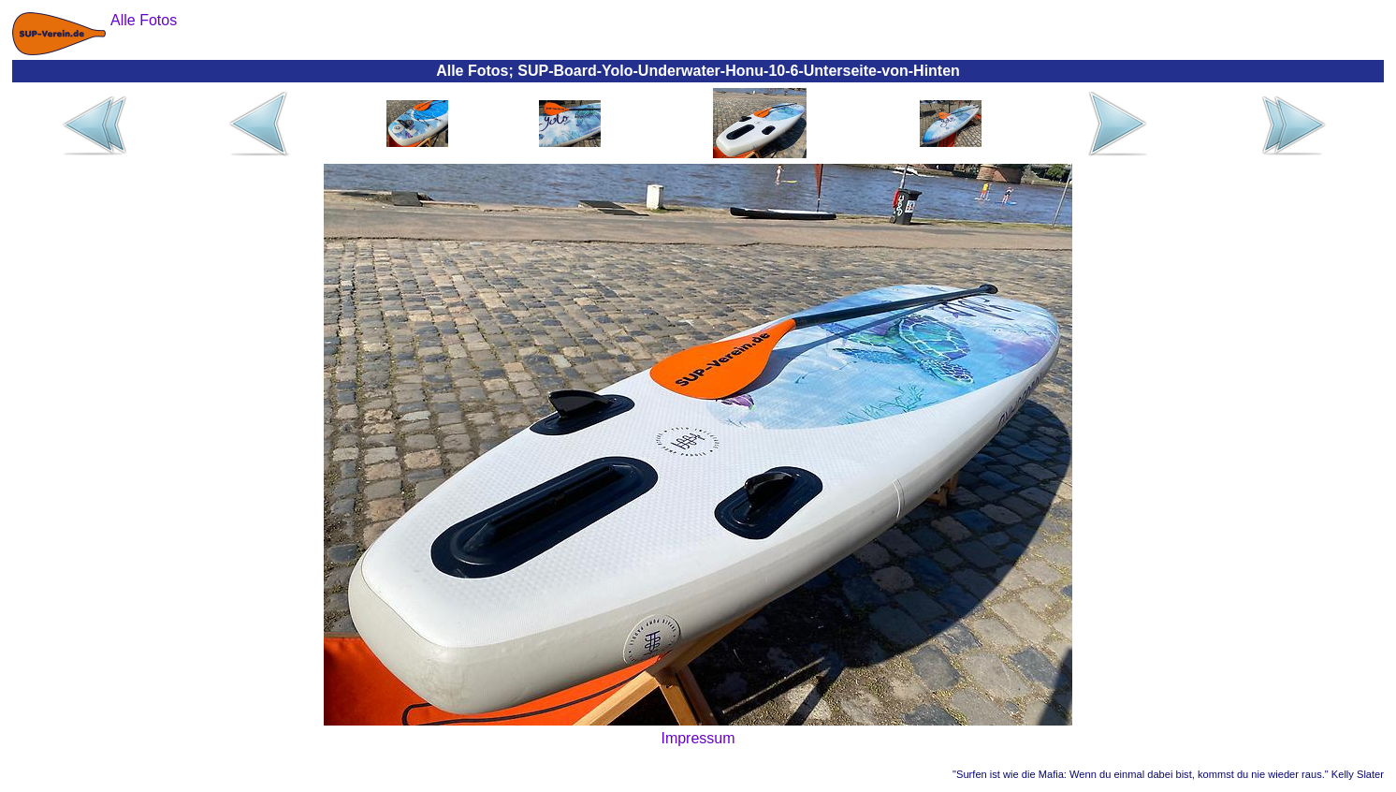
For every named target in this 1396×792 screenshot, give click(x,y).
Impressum (697, 738)
